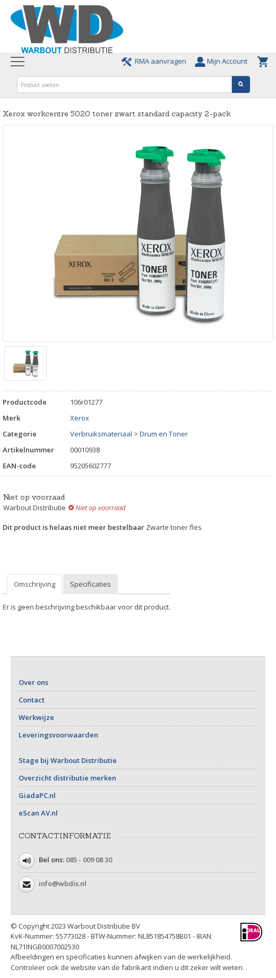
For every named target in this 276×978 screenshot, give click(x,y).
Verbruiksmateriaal (101, 434)
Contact (32, 700)
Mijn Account (223, 61)
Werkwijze (36, 717)
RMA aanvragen (155, 61)
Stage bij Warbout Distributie (68, 760)
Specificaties (90, 584)
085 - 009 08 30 (89, 859)
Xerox (79, 418)
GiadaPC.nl (37, 795)
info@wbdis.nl (63, 883)
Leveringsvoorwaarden (58, 735)
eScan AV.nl (38, 813)
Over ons (33, 682)
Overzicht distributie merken (67, 778)
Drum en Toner (164, 434)
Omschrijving (34, 584)
